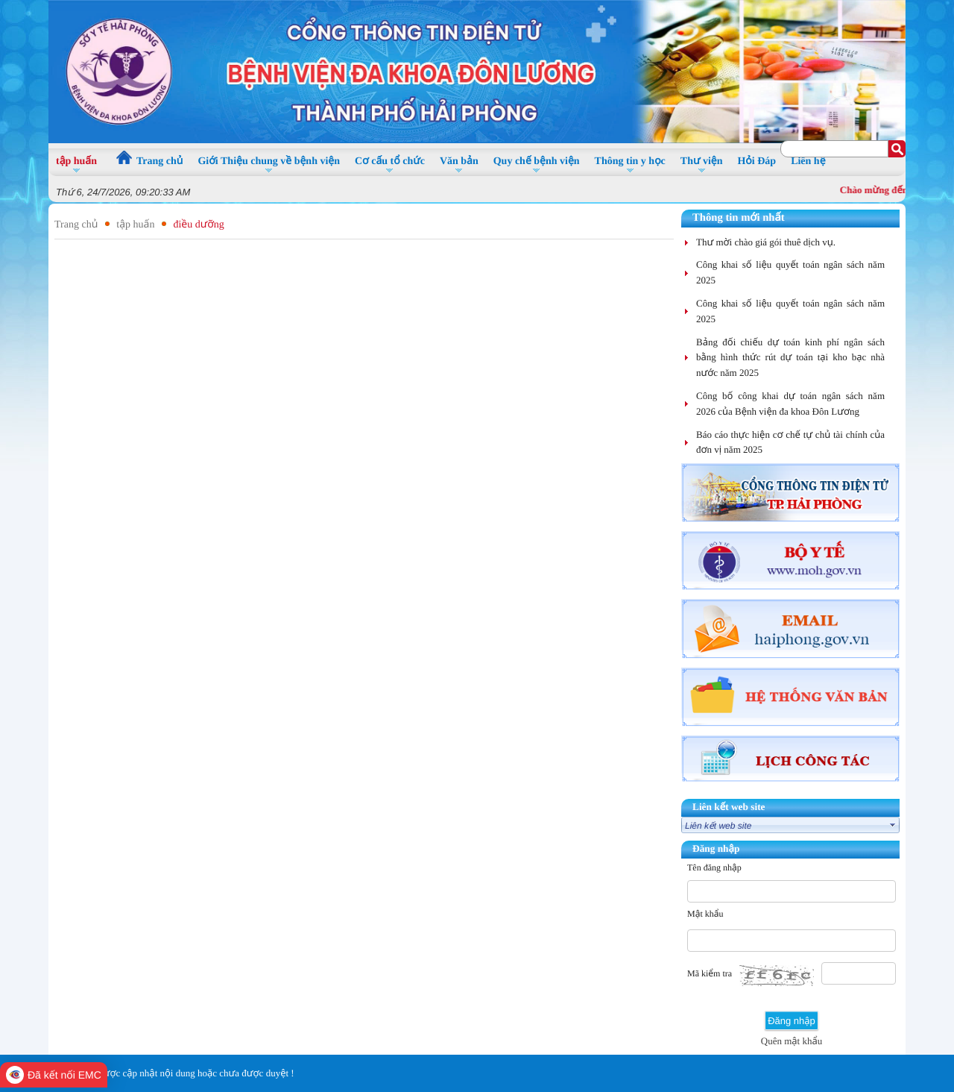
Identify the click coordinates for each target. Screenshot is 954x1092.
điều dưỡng (198, 224)
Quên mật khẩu (791, 1040)
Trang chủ (76, 224)
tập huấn (135, 224)
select (893, 825)
